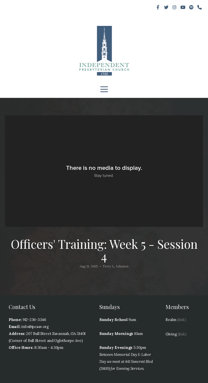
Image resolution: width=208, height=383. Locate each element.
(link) (181, 319)
